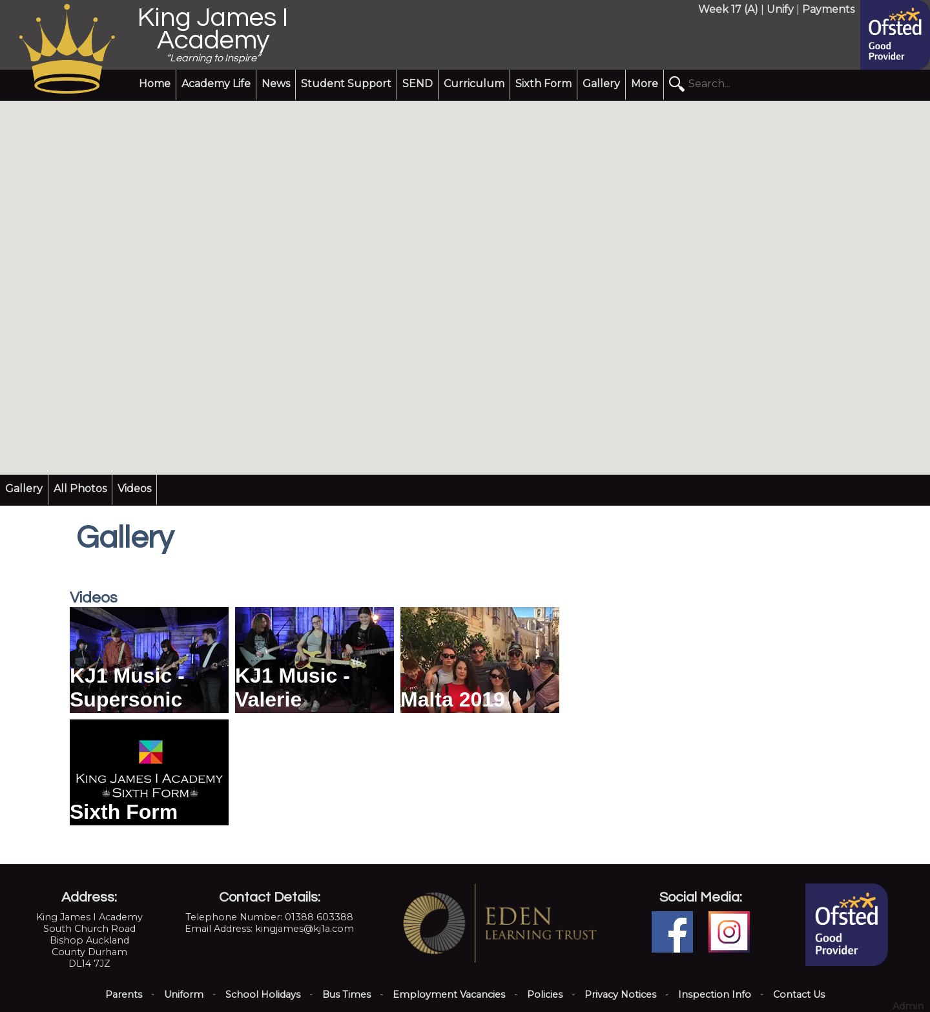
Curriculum (474, 83)
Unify (780, 9)
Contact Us (799, 994)
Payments (828, 9)
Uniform (183, 994)
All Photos (80, 488)
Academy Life (216, 83)
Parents (123, 994)
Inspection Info (714, 994)
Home (154, 83)
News (276, 83)
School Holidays (262, 994)
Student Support (346, 83)
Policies (545, 994)
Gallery (601, 83)
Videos (134, 488)
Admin (908, 1006)
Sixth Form (543, 83)
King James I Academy (213, 29)
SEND (417, 83)
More (644, 83)
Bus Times (346, 994)
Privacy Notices (620, 994)
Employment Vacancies (449, 994)
